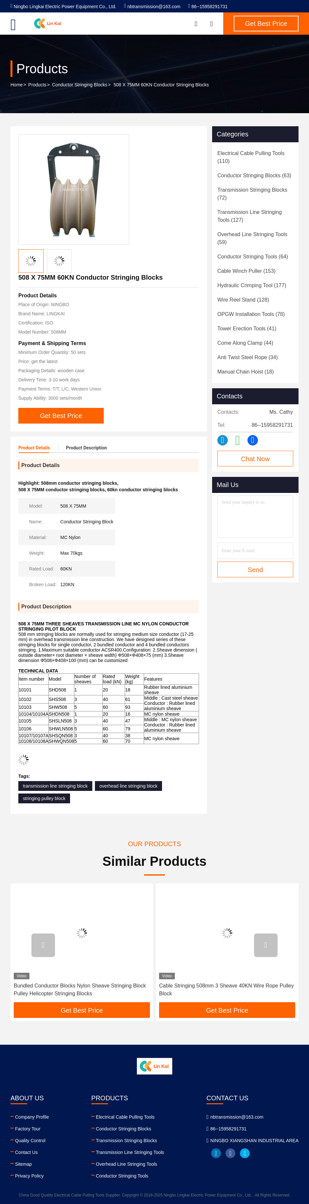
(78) (251, 314)
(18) (245, 372)
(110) (250, 157)
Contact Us (26, 1152)
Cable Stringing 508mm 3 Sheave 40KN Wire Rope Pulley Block (226, 989)
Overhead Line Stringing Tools (126, 1164)
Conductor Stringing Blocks (79, 84)
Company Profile (32, 1117)
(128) (243, 300)
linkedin (216, 1153)
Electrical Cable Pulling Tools (125, 1117)
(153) (246, 271)
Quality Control (30, 1140)
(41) (246, 328)
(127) (249, 216)
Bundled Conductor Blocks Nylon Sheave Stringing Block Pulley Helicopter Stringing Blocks (80, 989)
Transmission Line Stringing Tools (130, 1152)
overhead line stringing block (128, 786)
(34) (247, 357)
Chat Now (255, 458)
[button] (43, 945)
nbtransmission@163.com (152, 6)
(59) (252, 238)
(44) (245, 343)
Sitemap (23, 1164)
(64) (252, 256)
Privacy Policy (29, 1175)
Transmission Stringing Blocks (126, 1140)
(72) (252, 194)
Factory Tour (28, 1128)
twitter (245, 1153)
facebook (230, 1153)
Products (37, 84)
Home (16, 84)
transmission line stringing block (55, 786)
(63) (254, 175)
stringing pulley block (44, 798)
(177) (251, 285)
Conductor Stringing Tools (122, 1175)
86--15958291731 (207, 6)
